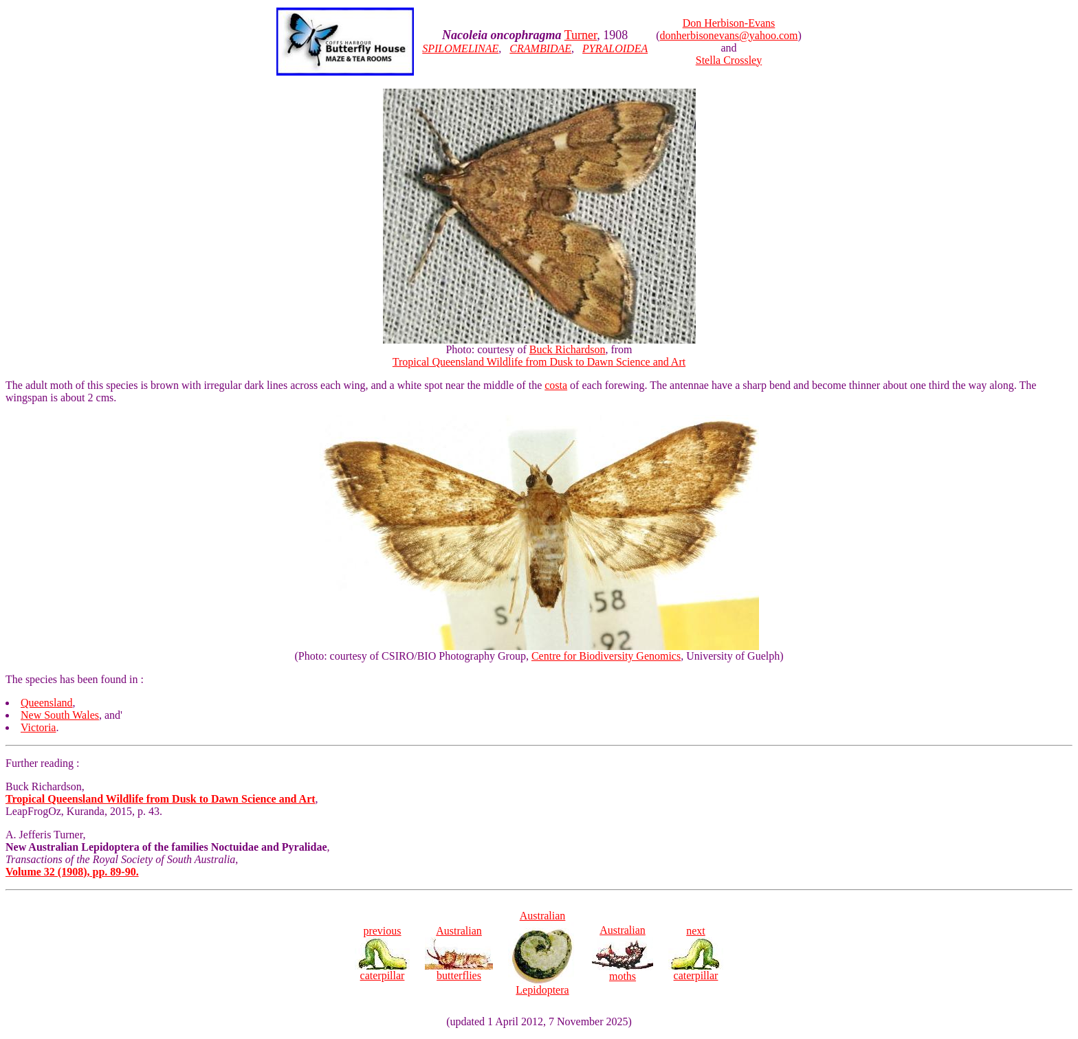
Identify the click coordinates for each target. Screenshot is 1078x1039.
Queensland (47, 702)
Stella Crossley (729, 60)
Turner (580, 35)
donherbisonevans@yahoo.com (729, 35)
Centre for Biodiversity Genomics (606, 656)
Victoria (38, 727)
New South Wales (60, 715)
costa (555, 385)
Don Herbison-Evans (729, 23)
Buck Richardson (567, 349)
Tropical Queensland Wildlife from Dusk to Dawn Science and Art (539, 362)
